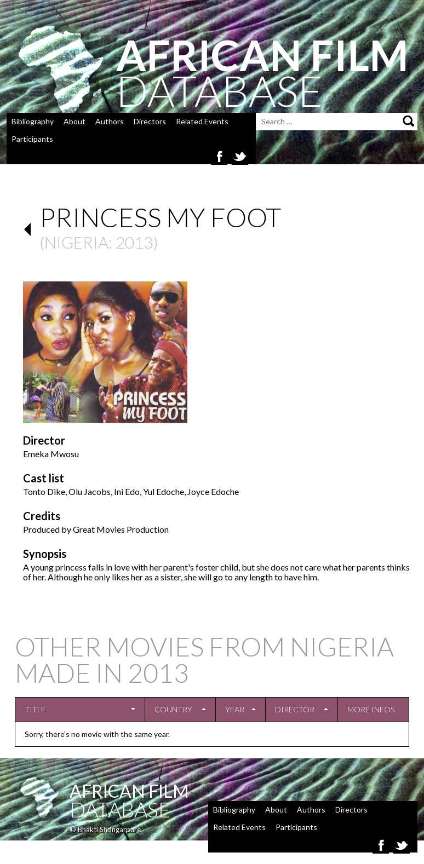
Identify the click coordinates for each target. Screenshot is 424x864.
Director (294, 709)
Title (35, 709)
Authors (109, 121)
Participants (32, 138)
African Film (129, 791)
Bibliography (33, 121)
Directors (150, 121)
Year (234, 709)
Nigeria (76, 242)
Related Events (202, 121)
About (74, 121)
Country (173, 709)
